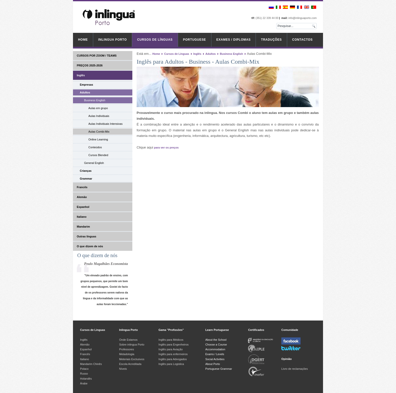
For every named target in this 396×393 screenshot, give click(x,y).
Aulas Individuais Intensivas (105, 123)
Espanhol (83, 206)
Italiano (82, 216)
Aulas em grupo (98, 108)
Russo (84, 373)
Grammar (86, 178)
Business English (94, 100)
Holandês (86, 378)
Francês (82, 187)
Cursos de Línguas (155, 39)
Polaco (84, 368)
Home (83, 39)
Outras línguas (86, 236)
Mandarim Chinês (91, 363)
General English (94, 162)
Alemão (82, 197)
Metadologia (126, 354)
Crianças (85, 170)
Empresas (86, 84)
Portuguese (194, 39)
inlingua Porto (112, 39)
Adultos (85, 92)
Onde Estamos (128, 339)
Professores (126, 349)
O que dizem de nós (90, 246)
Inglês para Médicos (171, 339)
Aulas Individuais (98, 115)
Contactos (302, 39)
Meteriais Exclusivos (131, 359)
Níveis (123, 368)
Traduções (271, 39)
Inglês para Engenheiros (174, 344)
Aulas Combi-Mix (98, 131)
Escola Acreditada (130, 363)
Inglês (81, 75)
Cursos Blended (98, 155)
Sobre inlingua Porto (131, 344)
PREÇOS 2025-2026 (90, 65)
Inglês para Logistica (171, 363)
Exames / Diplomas (233, 39)
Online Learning (98, 139)
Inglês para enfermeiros (173, 354)
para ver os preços (166, 147)
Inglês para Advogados (173, 359)
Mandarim (83, 226)
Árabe (84, 383)
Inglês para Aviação (171, 349)
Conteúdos (95, 147)
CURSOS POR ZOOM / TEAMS (97, 55)
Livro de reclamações (294, 368)
